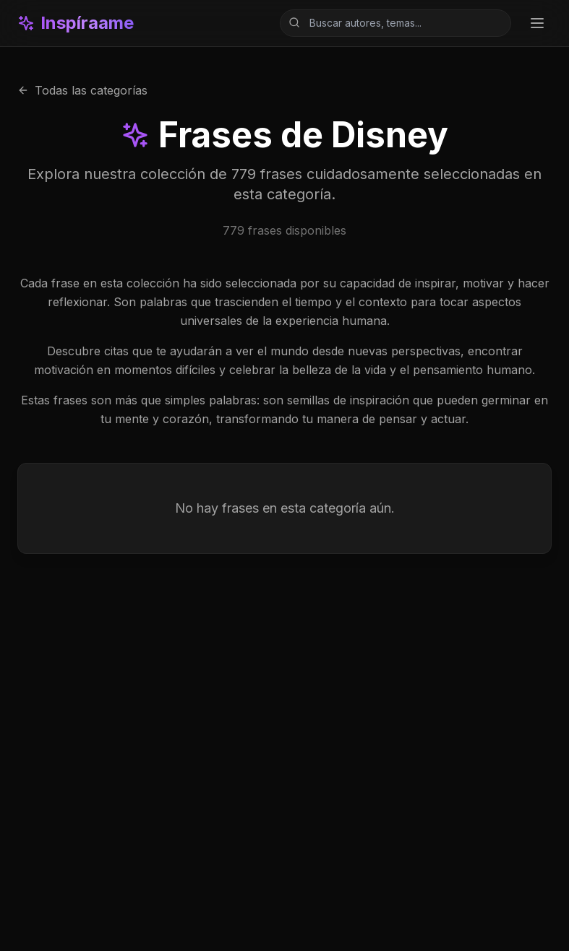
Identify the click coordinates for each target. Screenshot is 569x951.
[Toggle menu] (537, 23)
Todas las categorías (82, 90)
